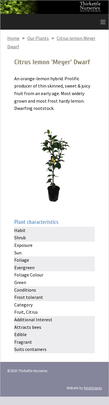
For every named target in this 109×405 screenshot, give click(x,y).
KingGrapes (93, 388)
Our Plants (38, 38)
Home (13, 38)
